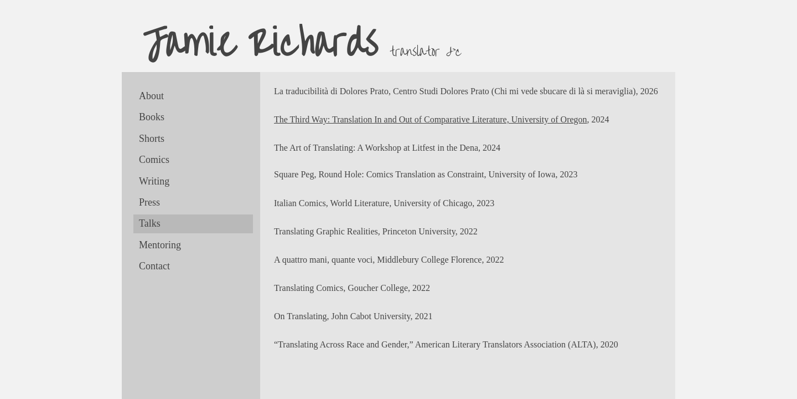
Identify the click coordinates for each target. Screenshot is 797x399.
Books (151, 116)
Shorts (151, 138)
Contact (154, 266)
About (151, 95)
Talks (150, 223)
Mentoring (160, 244)
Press (149, 202)
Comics (154, 159)
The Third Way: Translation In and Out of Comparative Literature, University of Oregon (430, 119)
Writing (154, 181)
